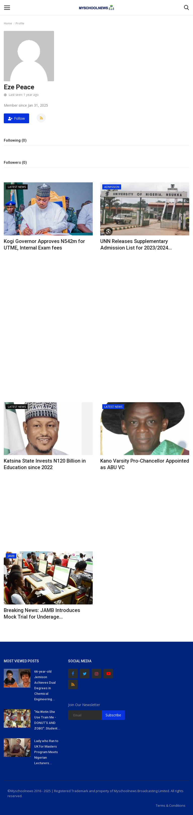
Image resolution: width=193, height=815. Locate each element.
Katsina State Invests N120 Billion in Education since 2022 (45, 464)
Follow (16, 118)
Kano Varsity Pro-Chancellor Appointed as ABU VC (144, 464)
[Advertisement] (48, 291)
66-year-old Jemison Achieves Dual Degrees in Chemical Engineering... (45, 685)
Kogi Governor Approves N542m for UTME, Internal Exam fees (44, 244)
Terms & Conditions (170, 805)
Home (8, 23)
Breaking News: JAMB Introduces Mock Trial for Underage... (42, 613)
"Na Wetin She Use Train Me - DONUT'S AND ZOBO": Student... (47, 720)
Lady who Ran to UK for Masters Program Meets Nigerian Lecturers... (46, 752)
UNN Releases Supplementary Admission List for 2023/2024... (136, 244)
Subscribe (113, 715)
